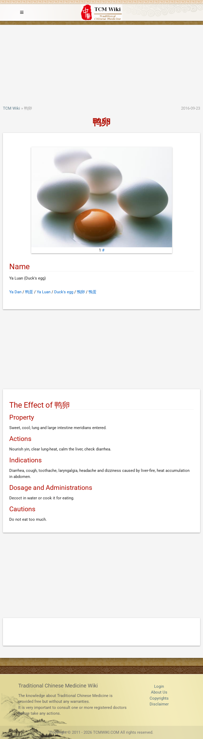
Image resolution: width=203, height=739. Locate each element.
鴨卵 (81, 292)
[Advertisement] (101, 66)
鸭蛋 (29, 292)
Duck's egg (63, 292)
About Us (159, 692)
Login (159, 686)
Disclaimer (159, 704)
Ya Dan (15, 292)
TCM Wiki (11, 108)
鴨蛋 (92, 292)
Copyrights (159, 698)
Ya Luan (43, 292)
